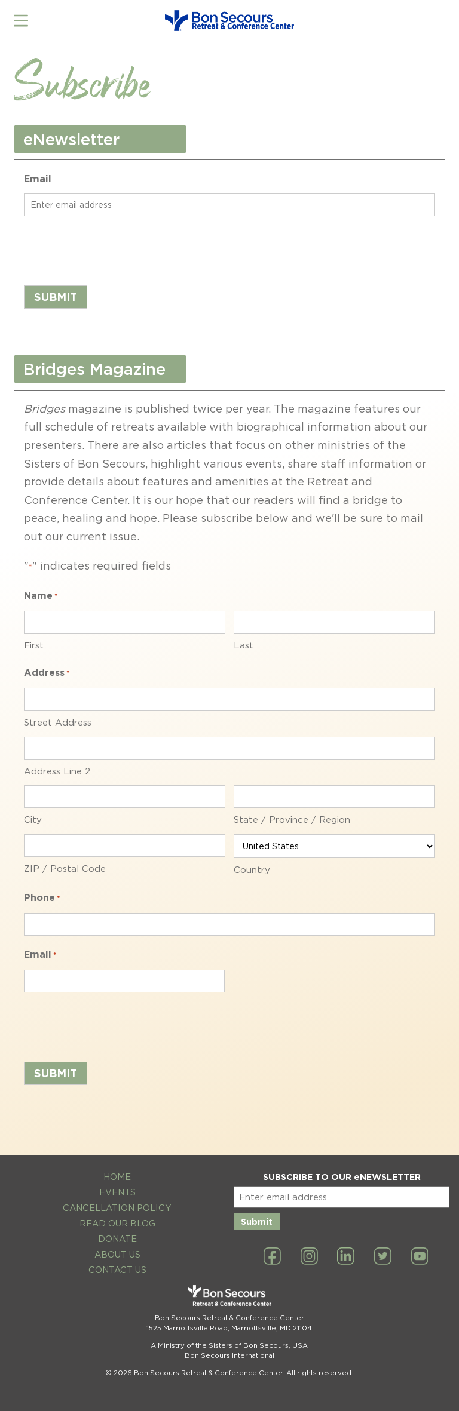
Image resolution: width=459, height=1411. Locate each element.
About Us (117, 1252)
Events (117, 1191)
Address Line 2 (57, 769)
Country (252, 868)
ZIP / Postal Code (65, 867)
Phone (42, 898)
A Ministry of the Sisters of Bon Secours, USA (229, 1343)
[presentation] (115, 247)
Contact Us (117, 1268)
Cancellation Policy (117, 1206)
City (33, 818)
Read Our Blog (117, 1221)
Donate (117, 1237)
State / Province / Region (292, 818)
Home (117, 1175)
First (34, 643)
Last (243, 643)
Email (37, 177)
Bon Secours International (229, 1353)
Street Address (57, 720)
